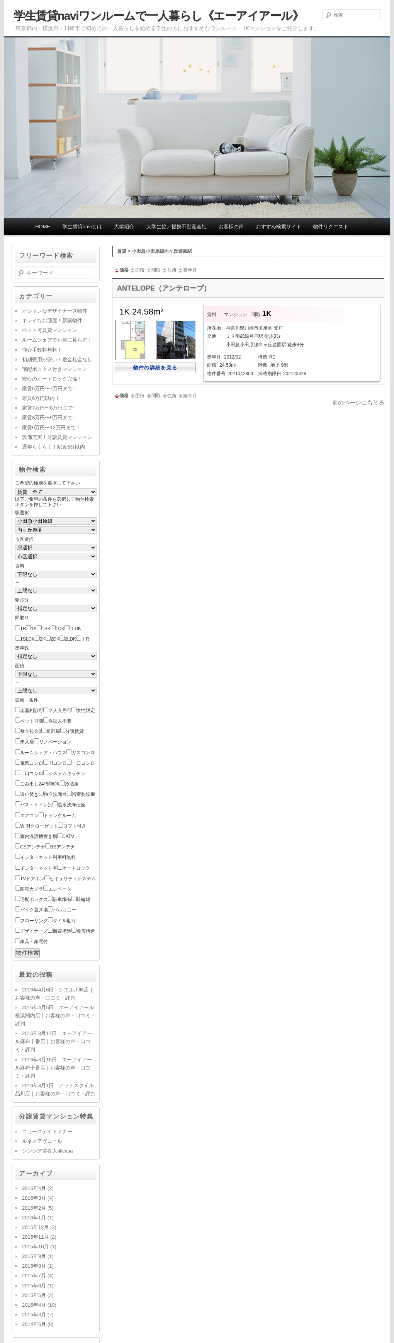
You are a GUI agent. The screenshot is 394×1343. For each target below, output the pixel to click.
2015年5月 (34, 1295)
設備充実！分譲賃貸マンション (57, 437)
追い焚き (29, 794)
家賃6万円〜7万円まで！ (50, 388)
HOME (42, 227)
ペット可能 (31, 721)
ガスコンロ (83, 752)
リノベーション (55, 742)
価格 (121, 270)
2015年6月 (34, 1286)
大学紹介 (124, 227)
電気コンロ (31, 763)
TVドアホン (32, 878)
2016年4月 (34, 1188)
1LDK (75, 628)
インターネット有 (38, 868)
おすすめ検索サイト (278, 227)
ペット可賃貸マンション (49, 330)
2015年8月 (34, 1266)
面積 (137, 270)
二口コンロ (31, 773)
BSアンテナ (62, 847)
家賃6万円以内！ (41, 398)
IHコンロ (57, 763)
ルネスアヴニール (42, 1141)
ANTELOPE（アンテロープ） (164, 288)
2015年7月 (34, 1275)
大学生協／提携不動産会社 (176, 227)
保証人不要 (59, 721)
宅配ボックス (34, 899)
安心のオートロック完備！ (52, 379)
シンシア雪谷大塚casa (47, 1151)
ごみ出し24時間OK (40, 784)
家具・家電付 (34, 941)
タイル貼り (64, 920)
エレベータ (59, 889)
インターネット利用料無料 (48, 857)
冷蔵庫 (72, 784)
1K (34, 628)
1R (23, 628)
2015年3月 (34, 1315)
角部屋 (53, 731)
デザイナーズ (34, 931)
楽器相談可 (31, 710)
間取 (153, 270)
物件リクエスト (330, 227)
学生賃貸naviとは (82, 227)
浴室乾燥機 (83, 794)
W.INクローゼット (39, 826)
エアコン (29, 815)
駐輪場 (83, 899)
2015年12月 (35, 1227)
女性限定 (85, 710)
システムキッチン (66, 773)
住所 (169, 270)
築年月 (187, 270)
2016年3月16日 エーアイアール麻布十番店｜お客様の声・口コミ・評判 (53, 1068)
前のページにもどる (358, 402)
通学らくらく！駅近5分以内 (53, 447)
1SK (46, 628)
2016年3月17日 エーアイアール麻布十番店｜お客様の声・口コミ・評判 (53, 1041)
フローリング (34, 920)
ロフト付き (74, 826)
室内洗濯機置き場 (38, 836)
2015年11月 (35, 1237)
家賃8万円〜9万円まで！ (50, 417)
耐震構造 (62, 931)
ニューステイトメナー (47, 1131)
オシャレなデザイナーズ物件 (54, 311)
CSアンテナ (32, 847)
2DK (55, 639)
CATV (68, 836)
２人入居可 (59, 710)
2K (43, 639)
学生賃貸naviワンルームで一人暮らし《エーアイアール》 (158, 15)
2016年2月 (34, 1208)
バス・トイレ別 (36, 805)
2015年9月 (34, 1256)
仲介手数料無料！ (42, 350)
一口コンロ (83, 763)
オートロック (76, 868)
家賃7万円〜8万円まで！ (50, 408)
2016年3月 (34, 1198)
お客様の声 (231, 227)
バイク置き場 (34, 910)
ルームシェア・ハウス (43, 752)
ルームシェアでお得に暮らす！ (57, 340)
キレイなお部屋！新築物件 (52, 320)
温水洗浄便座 (71, 805)
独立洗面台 (55, 794)
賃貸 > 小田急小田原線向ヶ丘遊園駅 (154, 251)
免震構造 (85, 931)
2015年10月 (35, 1247)
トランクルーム (60, 815)
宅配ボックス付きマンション (54, 369)
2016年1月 (34, 1218)
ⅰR (85, 639)
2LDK (70, 639)
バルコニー (64, 910)
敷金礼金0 (30, 731)
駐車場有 (62, 899)
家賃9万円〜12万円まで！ (51, 427)
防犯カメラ (31, 889)
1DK (60, 628)
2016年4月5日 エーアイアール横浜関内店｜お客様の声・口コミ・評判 (55, 1016)
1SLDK (27, 639)
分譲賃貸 (74, 731)
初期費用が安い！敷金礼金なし (57, 359)
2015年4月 (34, 1305)
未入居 (27, 742)
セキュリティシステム (72, 878)
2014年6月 (34, 1324)
